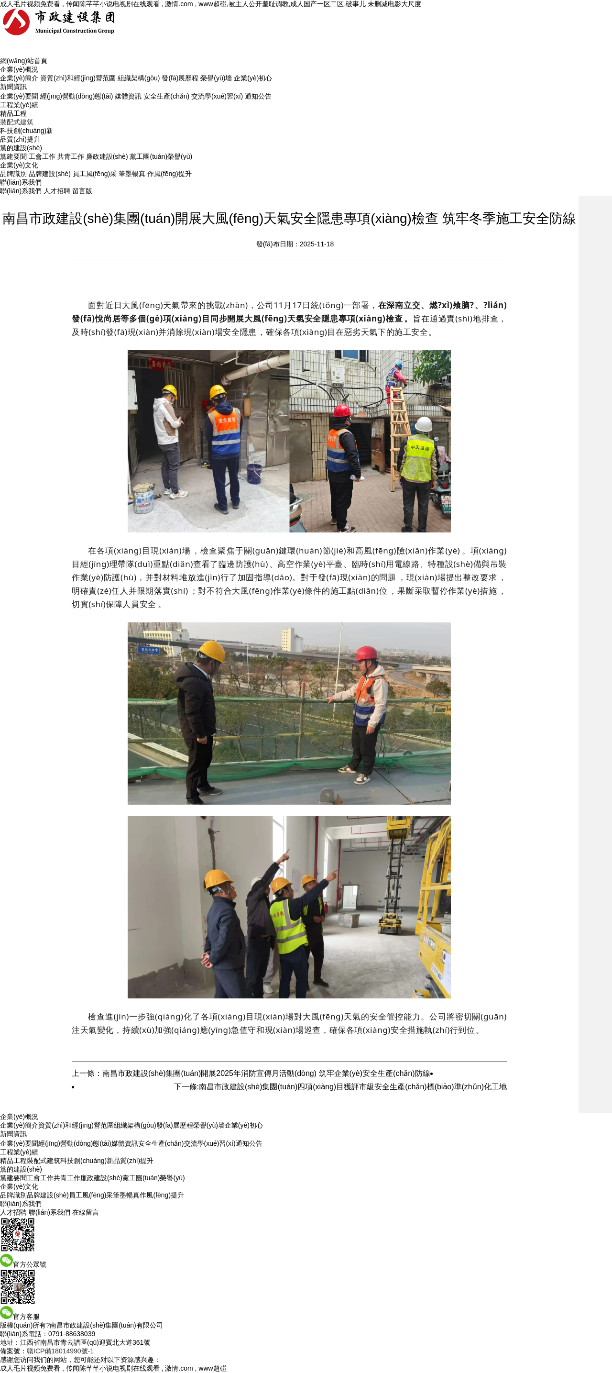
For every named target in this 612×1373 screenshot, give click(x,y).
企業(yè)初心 (253, 78)
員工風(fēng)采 (95, 173)
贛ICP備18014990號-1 (60, 1351)
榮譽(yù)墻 (216, 78)
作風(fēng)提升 (169, 173)
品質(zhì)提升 (20, 139)
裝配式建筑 (16, 122)
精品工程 (13, 113)
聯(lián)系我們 (21, 182)
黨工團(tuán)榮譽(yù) (161, 156)
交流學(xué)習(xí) (217, 96)
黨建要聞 (13, 156)
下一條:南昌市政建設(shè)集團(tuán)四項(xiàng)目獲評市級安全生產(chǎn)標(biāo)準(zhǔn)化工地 (340, 1087)
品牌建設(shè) (50, 173)
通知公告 (258, 96)
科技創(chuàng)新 (26, 130)
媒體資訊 (128, 96)
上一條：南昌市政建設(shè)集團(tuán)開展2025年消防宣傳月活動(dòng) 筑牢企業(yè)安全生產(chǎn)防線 (251, 1073)
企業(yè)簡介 (19, 78)
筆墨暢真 (132, 173)
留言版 (82, 191)
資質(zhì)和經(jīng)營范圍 (78, 78)
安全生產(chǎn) (166, 96)
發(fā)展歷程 (180, 78)
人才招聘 (57, 191)
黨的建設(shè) (21, 148)
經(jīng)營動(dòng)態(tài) (76, 96)
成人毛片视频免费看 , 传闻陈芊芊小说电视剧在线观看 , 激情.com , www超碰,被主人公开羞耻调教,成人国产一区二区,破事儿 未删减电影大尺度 (210, 4)
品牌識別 (13, 173)
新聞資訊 (13, 86)
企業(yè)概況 (19, 69)
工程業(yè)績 (19, 105)
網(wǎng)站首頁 (23, 61)
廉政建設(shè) (107, 156)
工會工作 (42, 156)
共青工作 (70, 156)
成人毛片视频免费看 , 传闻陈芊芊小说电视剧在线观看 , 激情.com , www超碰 (113, 1368)
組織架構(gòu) (139, 78)
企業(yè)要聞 (19, 96)
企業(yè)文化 (19, 165)
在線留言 (85, 1212)
